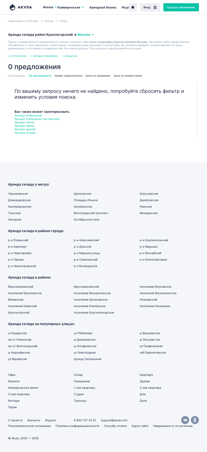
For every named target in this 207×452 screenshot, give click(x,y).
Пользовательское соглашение (29, 426)
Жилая (50, 7)
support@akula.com (114, 420)
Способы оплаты (115, 426)
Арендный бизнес (103, 7)
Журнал (127, 7)
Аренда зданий (25, 129)
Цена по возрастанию (128, 75)
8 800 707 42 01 (85, 420)
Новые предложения (68, 75)
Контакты (33, 420)
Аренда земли (24, 122)
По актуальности (40, 75)
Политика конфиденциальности (77, 426)
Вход (150, 7)
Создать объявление (181, 7)
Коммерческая (70, 7)
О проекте (15, 420)
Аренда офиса (24, 125)
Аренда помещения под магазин (37, 118)
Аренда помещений (28, 115)
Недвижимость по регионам (173, 426)
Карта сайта (140, 426)
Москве (85, 35)
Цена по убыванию (98, 75)
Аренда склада (25, 132)
